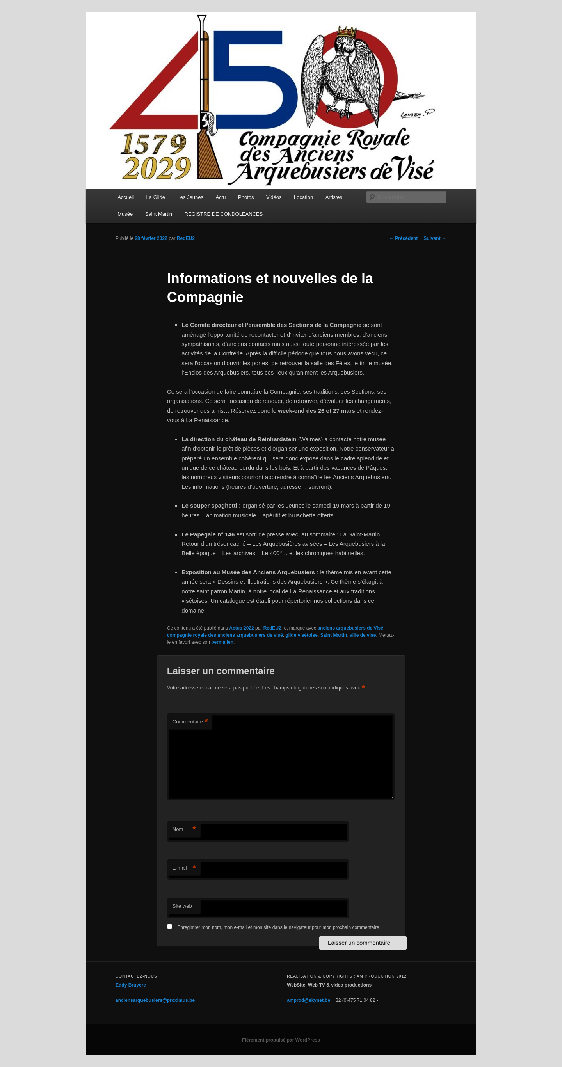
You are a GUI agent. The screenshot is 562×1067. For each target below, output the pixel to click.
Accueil (125, 197)
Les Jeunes (191, 197)
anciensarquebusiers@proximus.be (155, 1000)
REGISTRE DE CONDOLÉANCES (224, 214)
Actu (221, 197)
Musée (125, 214)
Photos (246, 197)
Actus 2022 (241, 628)
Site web (182, 906)
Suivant (434, 238)
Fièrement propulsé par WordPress (281, 1040)
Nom (184, 829)
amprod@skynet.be (308, 1000)
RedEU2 (186, 238)
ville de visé (363, 635)
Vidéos (274, 197)
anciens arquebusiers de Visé (350, 628)
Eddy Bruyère (131, 985)
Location (303, 197)
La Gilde (155, 197)
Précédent (403, 238)
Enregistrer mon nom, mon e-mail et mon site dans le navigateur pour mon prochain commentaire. (279, 927)
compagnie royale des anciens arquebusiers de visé (225, 635)
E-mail (184, 868)
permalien (222, 642)
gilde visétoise (301, 635)
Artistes (333, 197)
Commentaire (190, 722)
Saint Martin (158, 214)
